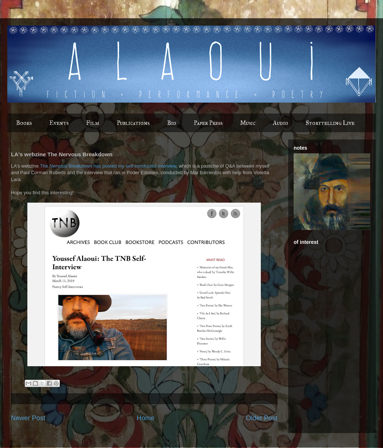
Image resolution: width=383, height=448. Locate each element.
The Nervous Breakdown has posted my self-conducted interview (108, 166)
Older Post (261, 418)
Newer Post (28, 418)
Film (92, 122)
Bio (171, 122)
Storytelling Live (330, 122)
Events (59, 122)
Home (146, 418)
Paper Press (208, 122)
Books (24, 122)
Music (247, 122)
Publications (133, 122)
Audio (280, 122)
